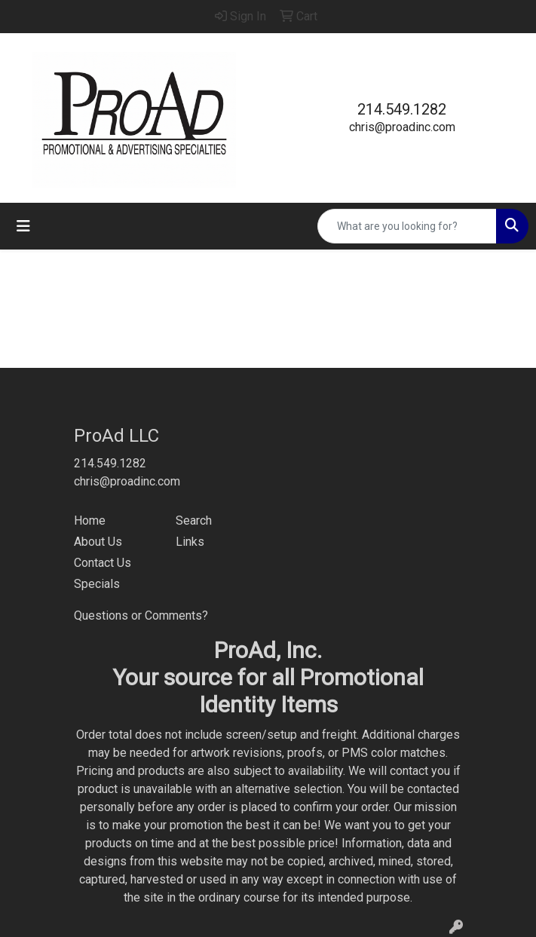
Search (194, 520)
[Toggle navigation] (23, 226)
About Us (98, 541)
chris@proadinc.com (402, 127)
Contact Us (102, 563)
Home (90, 520)
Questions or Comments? (141, 615)
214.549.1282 (401, 109)
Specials (97, 584)
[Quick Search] (407, 226)
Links (190, 541)
